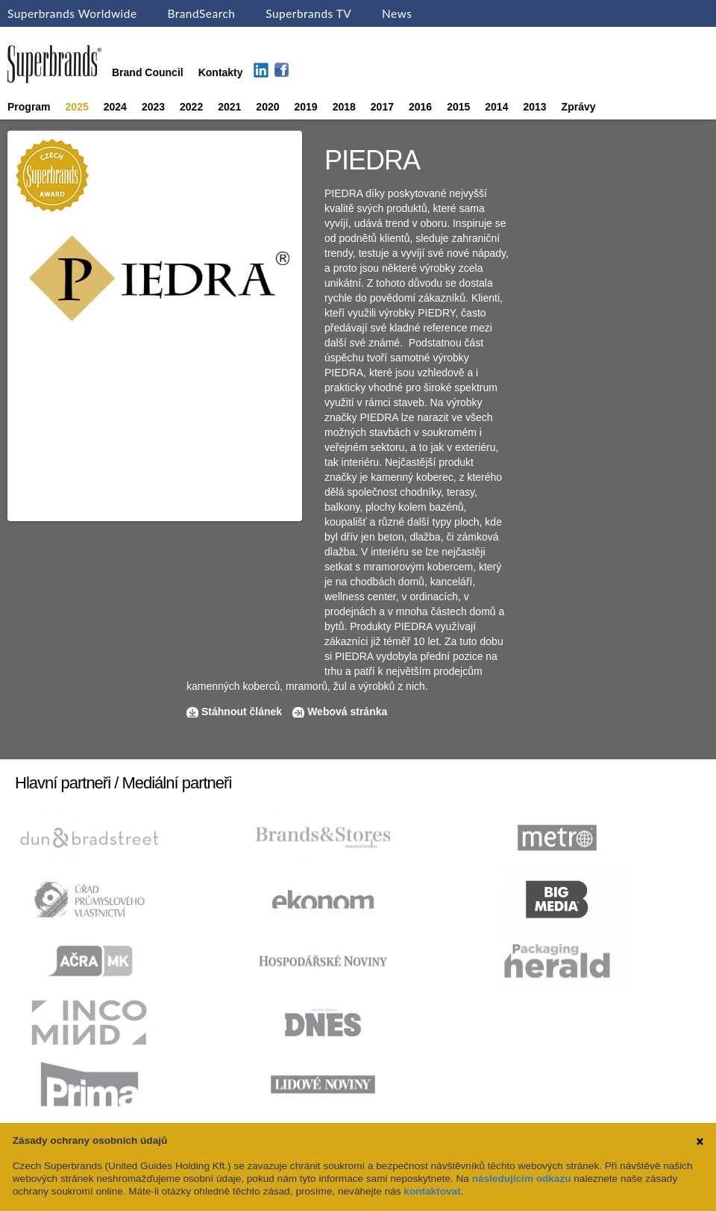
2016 (420, 107)
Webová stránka (347, 711)
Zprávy (579, 107)
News (397, 13)
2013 (534, 107)
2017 (382, 107)
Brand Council (147, 72)
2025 (77, 107)
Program (29, 107)
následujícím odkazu (521, 1178)
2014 (496, 107)
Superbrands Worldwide (72, 13)
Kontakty (220, 72)
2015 (458, 107)
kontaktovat (431, 1191)
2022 (191, 107)
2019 (306, 107)
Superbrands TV (308, 13)
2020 (267, 107)
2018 (344, 107)
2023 (153, 107)
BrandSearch (201, 13)
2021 (229, 107)
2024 (115, 107)
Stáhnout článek (241, 711)
